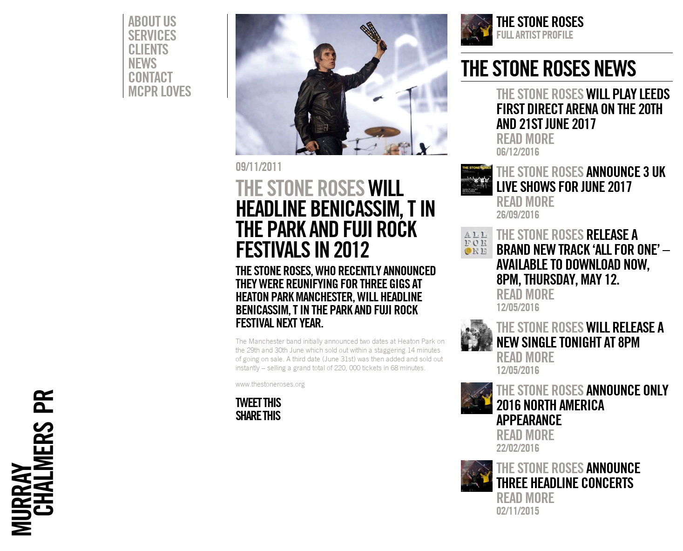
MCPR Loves (159, 91)
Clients (148, 49)
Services (152, 35)
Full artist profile (534, 34)
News (142, 63)
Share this (258, 415)
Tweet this (258, 402)
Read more (525, 138)
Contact (150, 77)
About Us (152, 21)
